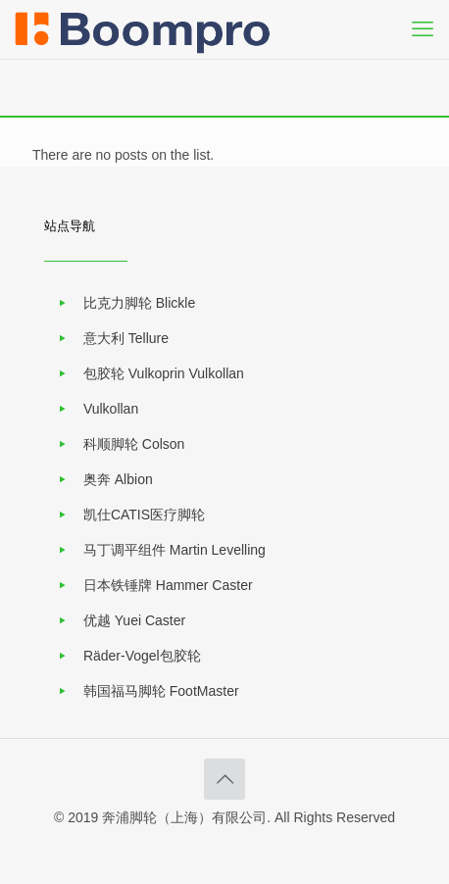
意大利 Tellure (126, 338)
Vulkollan (110, 409)
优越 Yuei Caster (134, 620)
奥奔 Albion (118, 479)
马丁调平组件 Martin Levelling (174, 550)
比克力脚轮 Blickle (139, 303)
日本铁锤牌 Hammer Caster (168, 585)
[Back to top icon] (224, 779)
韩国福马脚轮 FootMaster (161, 691)
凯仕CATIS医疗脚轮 (144, 514)
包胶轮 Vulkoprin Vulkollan (163, 373)
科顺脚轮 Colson (133, 444)
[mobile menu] (422, 29)
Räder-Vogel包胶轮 (142, 655)
